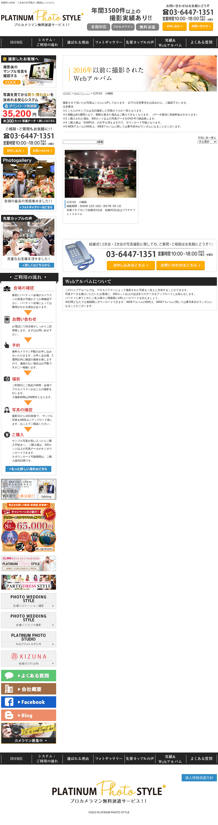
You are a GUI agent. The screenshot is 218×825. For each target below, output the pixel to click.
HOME (67, 93)
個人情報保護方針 (199, 778)
